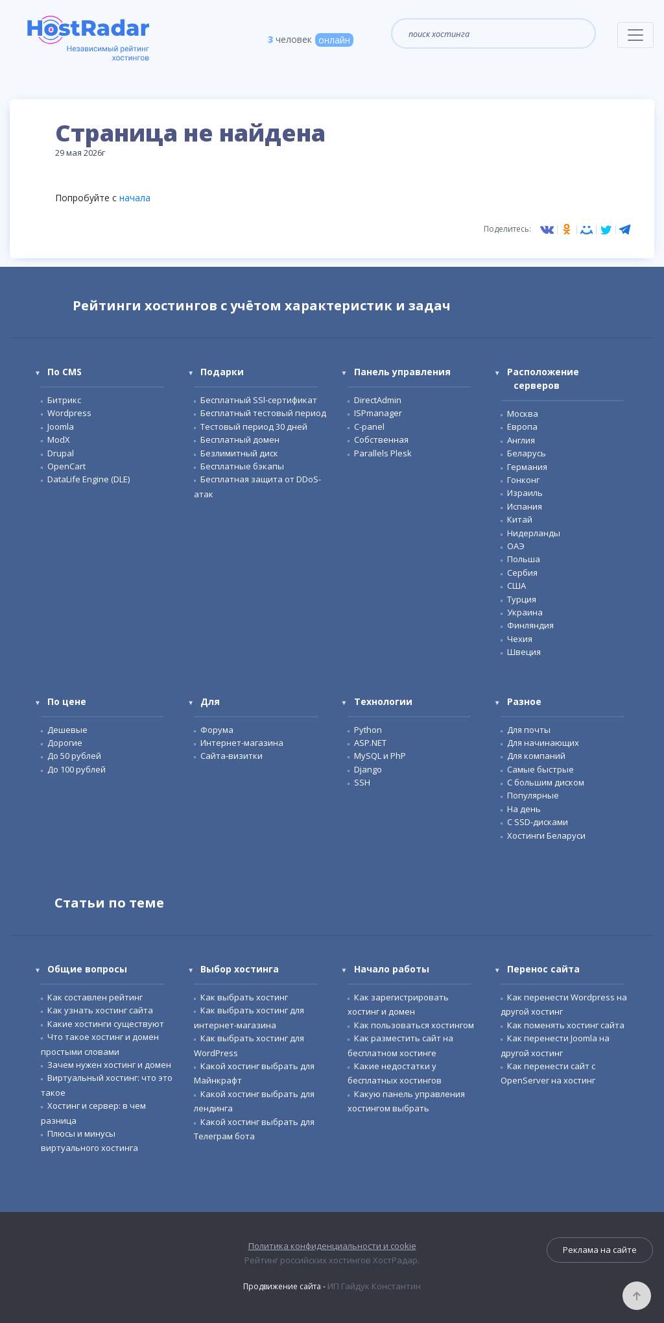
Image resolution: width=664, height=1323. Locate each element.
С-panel (369, 426)
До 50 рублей (74, 755)
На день (524, 809)
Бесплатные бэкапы (242, 466)
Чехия (519, 639)
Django (368, 769)
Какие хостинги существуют (105, 1024)
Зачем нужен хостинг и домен (109, 1064)
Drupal (60, 453)
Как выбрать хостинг (244, 997)
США (516, 585)
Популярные (533, 795)
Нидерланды (533, 533)
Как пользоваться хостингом (414, 1025)
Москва (522, 413)
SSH (362, 782)
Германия (527, 467)
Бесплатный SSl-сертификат (258, 400)
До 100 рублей (76, 769)
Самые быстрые (540, 769)
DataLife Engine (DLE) (88, 479)
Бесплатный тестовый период (263, 413)
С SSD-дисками (537, 822)
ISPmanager (378, 413)
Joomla (60, 426)
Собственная (381, 439)
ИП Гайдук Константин (374, 1286)
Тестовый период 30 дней (253, 426)
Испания (524, 506)
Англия (521, 440)
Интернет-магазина (241, 742)
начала (134, 198)
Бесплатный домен (239, 439)
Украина (525, 612)
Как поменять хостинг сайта (565, 1025)
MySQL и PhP (380, 755)
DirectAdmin (377, 400)
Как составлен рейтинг (95, 997)
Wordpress (69, 413)
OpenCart (66, 466)
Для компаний (536, 755)
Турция (521, 599)
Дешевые (67, 730)
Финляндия (530, 625)
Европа (522, 426)
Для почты (529, 730)
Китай (519, 519)
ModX (58, 439)
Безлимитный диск (239, 453)
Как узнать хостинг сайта (100, 1010)
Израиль (525, 493)
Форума (216, 730)
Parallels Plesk (383, 453)
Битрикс (64, 400)
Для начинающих (543, 742)
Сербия (522, 572)
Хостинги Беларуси (546, 835)
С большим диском (545, 782)
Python (368, 730)
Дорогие (64, 742)
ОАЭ (516, 546)
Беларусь (526, 453)
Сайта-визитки (231, 755)
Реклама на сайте (600, 1249)
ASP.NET (370, 742)
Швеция (524, 652)
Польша (523, 559)
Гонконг (523, 480)
